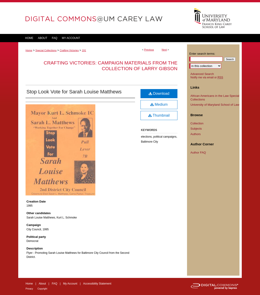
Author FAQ (198, 152)
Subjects (196, 128)
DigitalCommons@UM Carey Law (102, 18)
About (42, 283)
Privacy (29, 288)
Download (159, 93)
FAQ (54, 283)
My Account (70, 283)
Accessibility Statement (97, 283)
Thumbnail (159, 115)
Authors (195, 134)
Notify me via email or (206, 77)
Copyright (42, 288)
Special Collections (46, 50)
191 (84, 50)
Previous (149, 49)
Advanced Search (202, 74)
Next (164, 49)
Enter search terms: (202, 53)
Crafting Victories (69, 50)
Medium (159, 104)
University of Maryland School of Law (214, 104)
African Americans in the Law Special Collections (214, 97)
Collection (196, 123)
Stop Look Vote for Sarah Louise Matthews (74, 92)
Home (29, 50)
